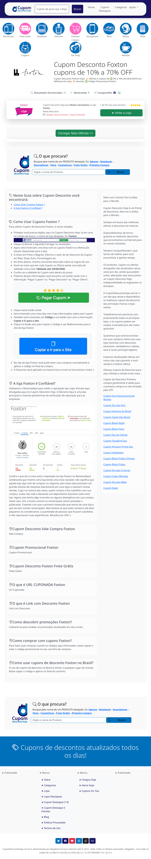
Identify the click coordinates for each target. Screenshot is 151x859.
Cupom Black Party (113, 429)
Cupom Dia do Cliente (115, 435)
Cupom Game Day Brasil (116, 417)
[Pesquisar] (52, 9)
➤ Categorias (48, 785)
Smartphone (41, 165)
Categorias (121, 7)
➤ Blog (45, 817)
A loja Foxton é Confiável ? (28, 208)
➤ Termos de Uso (50, 828)
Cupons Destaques (105, 9)
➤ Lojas (45, 791)
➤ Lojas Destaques (51, 796)
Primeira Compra (99, 165)
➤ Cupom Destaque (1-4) (55, 802)
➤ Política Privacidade (53, 822)
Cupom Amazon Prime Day (118, 446)
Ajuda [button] (132, 7)
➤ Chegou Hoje (87, 779)
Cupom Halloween (113, 452)
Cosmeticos (65, 165)
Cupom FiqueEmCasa (115, 440)
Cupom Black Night (114, 423)
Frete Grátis (81, 165)
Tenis (53, 165)
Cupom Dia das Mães (115, 482)
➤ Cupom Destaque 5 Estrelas (53, 809)
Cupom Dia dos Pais (114, 405)
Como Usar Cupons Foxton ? (29, 204)
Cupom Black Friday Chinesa (119, 458)
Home (91, 7)
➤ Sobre (45, 779)
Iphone (94, 161)
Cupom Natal (110, 488)
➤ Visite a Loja (121, 113)
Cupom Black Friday (114, 464)
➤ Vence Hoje (86, 785)
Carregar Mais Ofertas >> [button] (75, 133)
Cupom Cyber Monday (115, 476)
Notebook (106, 161)
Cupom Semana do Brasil (117, 411)
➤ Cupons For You (89, 791)
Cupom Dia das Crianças (116, 470)
